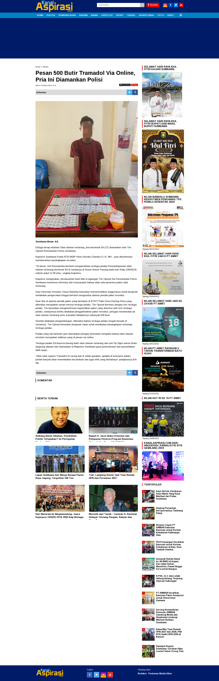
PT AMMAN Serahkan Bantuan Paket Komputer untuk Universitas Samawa (170, 597)
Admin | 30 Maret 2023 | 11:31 (45, 85)
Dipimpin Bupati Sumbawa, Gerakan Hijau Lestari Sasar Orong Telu (170, 648)
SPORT (120, 15)
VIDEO (170, 15)
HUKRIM (83, 15)
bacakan (125, 85)
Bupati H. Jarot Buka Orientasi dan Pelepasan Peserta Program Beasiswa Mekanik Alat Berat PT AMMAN (111, 439)
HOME (40, 15)
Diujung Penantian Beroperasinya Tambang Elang (169, 510)
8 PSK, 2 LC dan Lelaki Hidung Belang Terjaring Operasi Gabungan (169, 578)
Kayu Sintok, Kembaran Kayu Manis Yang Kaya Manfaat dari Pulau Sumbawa (168, 495)
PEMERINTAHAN (67, 15)
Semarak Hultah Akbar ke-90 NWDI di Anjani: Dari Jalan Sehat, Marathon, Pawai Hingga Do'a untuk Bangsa (169, 564)
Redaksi (142, 673)
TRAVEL (131, 15)
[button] (180, 14)
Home (37, 67)
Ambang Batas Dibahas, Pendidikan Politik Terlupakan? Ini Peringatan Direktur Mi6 (56, 439)
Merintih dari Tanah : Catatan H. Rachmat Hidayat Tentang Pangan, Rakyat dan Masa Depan (113, 517)
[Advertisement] (109, 38)
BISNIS (94, 15)
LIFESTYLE (107, 15)
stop (134, 85)
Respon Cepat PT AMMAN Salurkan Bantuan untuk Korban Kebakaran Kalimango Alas (168, 530)
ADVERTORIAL (146, 15)
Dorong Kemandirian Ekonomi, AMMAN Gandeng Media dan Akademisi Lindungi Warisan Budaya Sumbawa (167, 616)
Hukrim (45, 67)
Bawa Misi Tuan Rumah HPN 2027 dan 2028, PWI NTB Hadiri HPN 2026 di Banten (169, 633)
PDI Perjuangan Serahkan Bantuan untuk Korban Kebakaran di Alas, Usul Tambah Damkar (170, 546)
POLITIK (51, 15)
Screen (153, 4)
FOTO (161, 15)
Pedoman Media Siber (160, 673)
